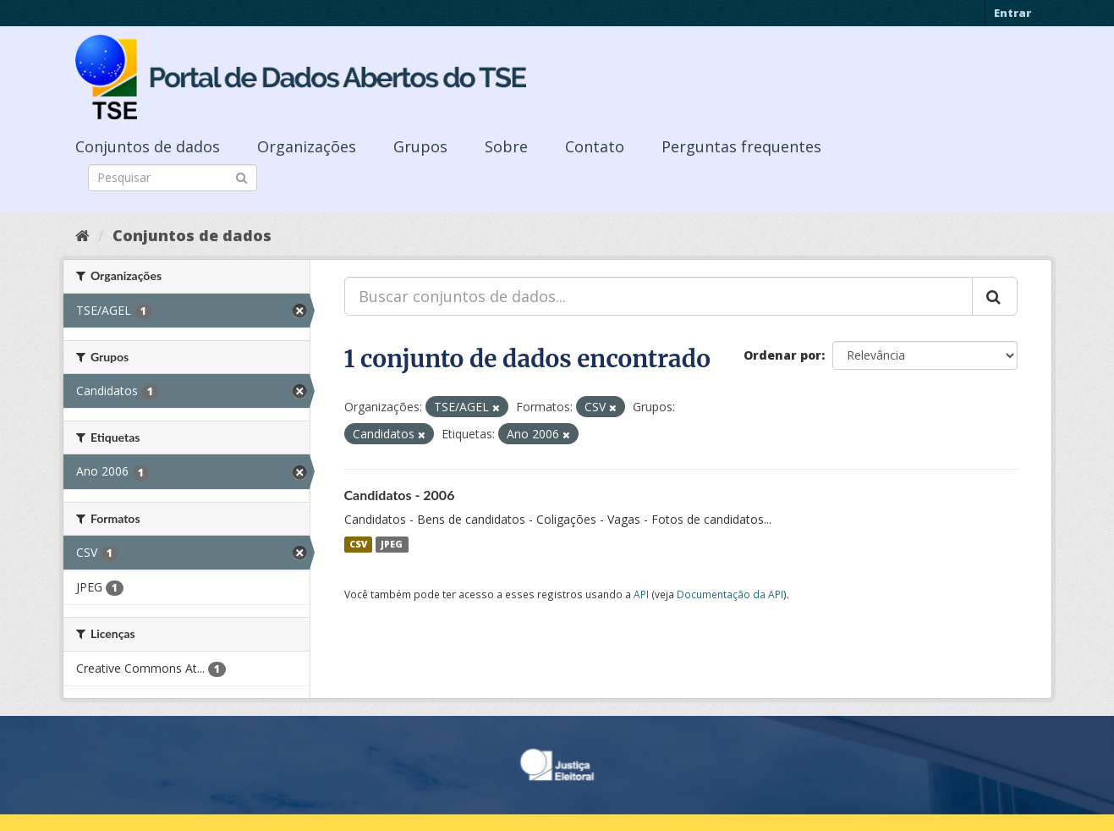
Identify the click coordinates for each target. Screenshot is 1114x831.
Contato (594, 146)
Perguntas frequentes (741, 146)
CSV (358, 544)
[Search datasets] (172, 177)
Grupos (420, 146)
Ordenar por (782, 355)
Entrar (1012, 12)
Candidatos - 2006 (399, 495)
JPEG (392, 544)
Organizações (306, 146)
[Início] (82, 235)
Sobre (506, 146)
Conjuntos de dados (147, 146)
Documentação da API (730, 594)
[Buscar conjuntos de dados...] (658, 296)
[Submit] (241, 176)
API (641, 594)
